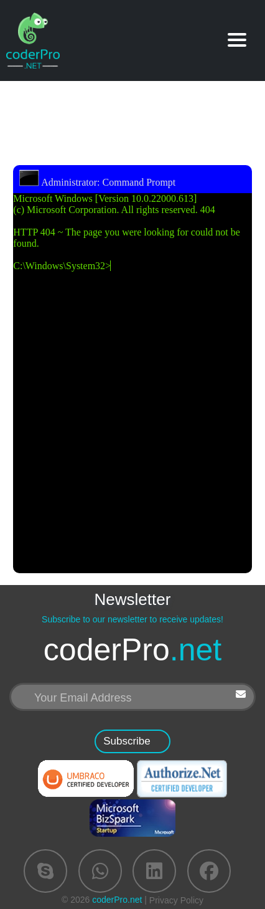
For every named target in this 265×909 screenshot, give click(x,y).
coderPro (132, 650)
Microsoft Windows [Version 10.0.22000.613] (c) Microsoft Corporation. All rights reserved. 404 (132, 371)
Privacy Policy (176, 900)
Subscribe (127, 741)
